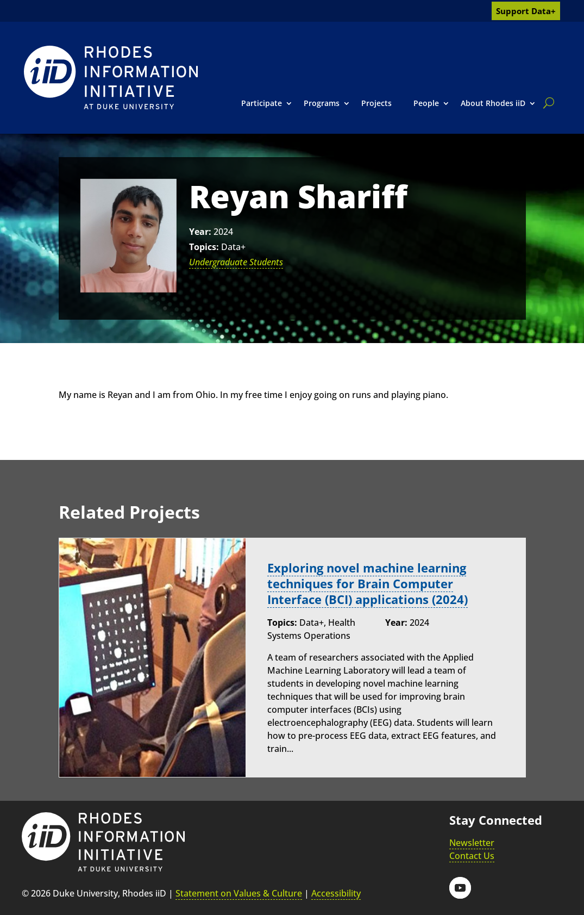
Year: (200, 232)
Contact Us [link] (471, 856)
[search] (546, 103)
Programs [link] (322, 103)
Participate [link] (261, 103)
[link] (111, 77)
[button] (460, 888)
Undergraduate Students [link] (236, 262)
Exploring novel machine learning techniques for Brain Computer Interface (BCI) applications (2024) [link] (367, 583)
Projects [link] (376, 103)
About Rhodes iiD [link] (493, 103)
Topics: (204, 247)
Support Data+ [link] (526, 10)
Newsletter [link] (471, 843)
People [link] (426, 103)
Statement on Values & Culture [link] (238, 893)
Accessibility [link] (336, 893)
